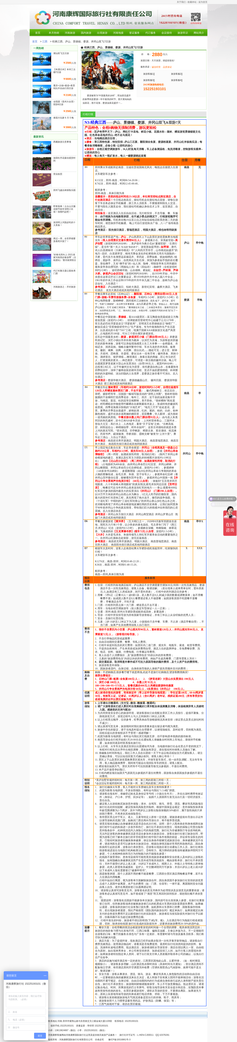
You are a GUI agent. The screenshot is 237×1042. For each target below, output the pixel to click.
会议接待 (166, 32)
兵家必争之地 (148, 303)
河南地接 (118, 32)
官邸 (163, 243)
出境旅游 (102, 32)
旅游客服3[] (149, 80)
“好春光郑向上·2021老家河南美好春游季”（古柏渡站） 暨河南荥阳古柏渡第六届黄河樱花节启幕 (64, 260)
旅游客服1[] (149, 74)
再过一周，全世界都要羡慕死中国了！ (64, 240)
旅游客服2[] (176, 74)
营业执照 (57, 174)
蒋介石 (148, 243)
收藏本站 (192, 2)
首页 (37, 32)
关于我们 (181, 2)
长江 (136, 300)
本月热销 (54, 32)
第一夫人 (115, 246)
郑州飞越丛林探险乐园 (64, 190)
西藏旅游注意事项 (62, 142)
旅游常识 (183, 32)
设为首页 (202, 2)
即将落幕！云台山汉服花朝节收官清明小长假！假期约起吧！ (64, 209)
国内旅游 (86, 32)
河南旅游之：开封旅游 (64, 287)
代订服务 (150, 32)
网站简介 (199, 32)
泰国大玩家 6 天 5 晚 (63, 117)
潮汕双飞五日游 (61, 53)
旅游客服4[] (176, 80)
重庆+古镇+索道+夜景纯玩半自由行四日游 (64, 87)
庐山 (97, 307)
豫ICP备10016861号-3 (119, 1039)
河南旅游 (70, 32)
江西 (44, 41)
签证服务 (134, 32)
